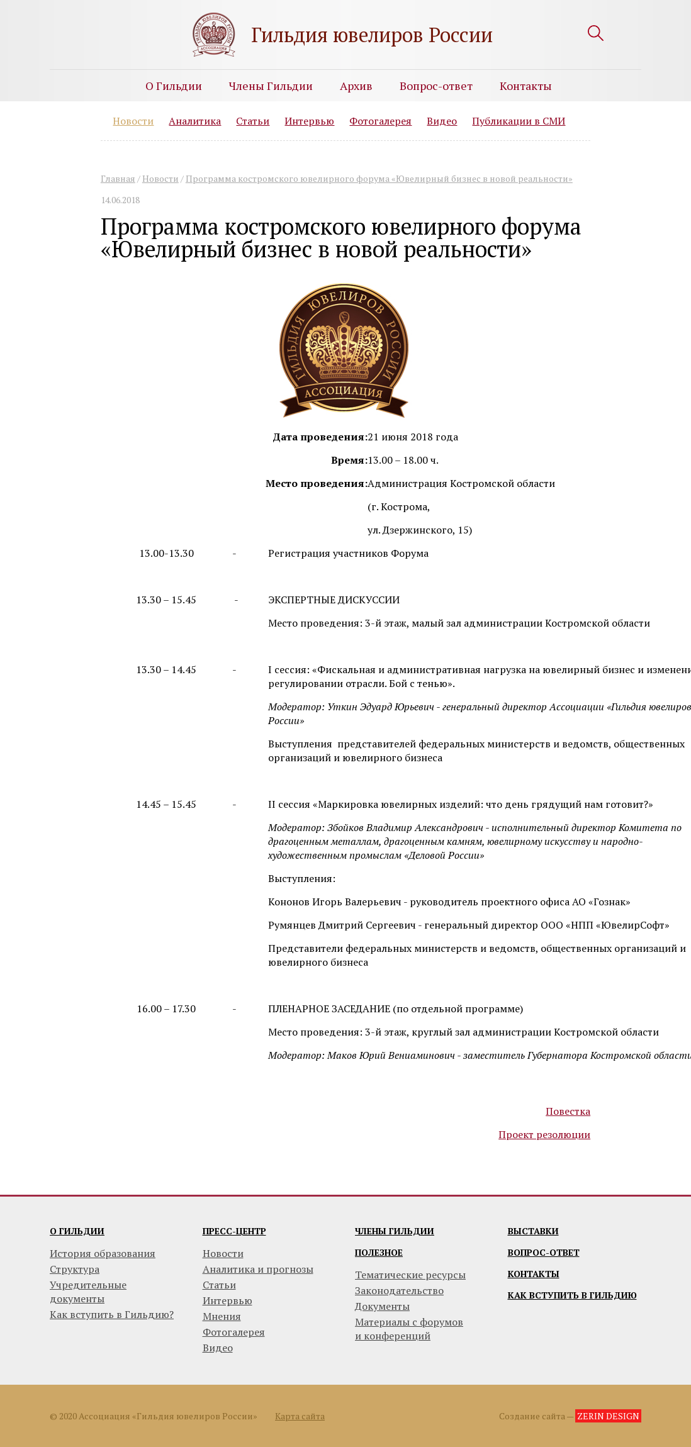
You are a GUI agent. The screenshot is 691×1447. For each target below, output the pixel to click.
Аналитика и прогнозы (258, 1269)
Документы (382, 1306)
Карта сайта (300, 1416)
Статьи (252, 121)
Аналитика (195, 121)
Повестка (568, 1111)
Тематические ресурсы (410, 1275)
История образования (102, 1253)
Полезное (379, 1252)
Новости (133, 121)
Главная (118, 178)
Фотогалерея (380, 121)
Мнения (222, 1316)
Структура (74, 1269)
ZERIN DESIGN (608, 1416)
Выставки (533, 1231)
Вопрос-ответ (436, 85)
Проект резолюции (544, 1134)
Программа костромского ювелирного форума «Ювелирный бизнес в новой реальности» (379, 178)
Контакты (526, 85)
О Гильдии (173, 85)
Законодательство (399, 1290)
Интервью (309, 121)
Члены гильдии (394, 1231)
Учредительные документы (88, 1291)
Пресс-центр (234, 1231)
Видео (442, 121)
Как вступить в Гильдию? (112, 1314)
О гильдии (77, 1231)
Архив (356, 85)
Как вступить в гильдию (572, 1295)
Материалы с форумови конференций (409, 1329)
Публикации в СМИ (518, 121)
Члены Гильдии (271, 85)
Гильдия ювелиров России (372, 34)
